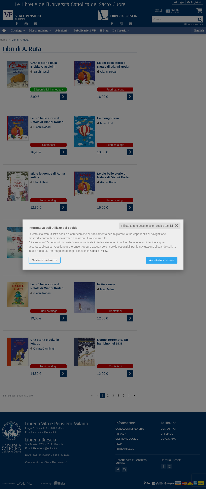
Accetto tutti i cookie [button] (161, 260)
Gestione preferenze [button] (44, 260)
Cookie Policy (98, 250)
